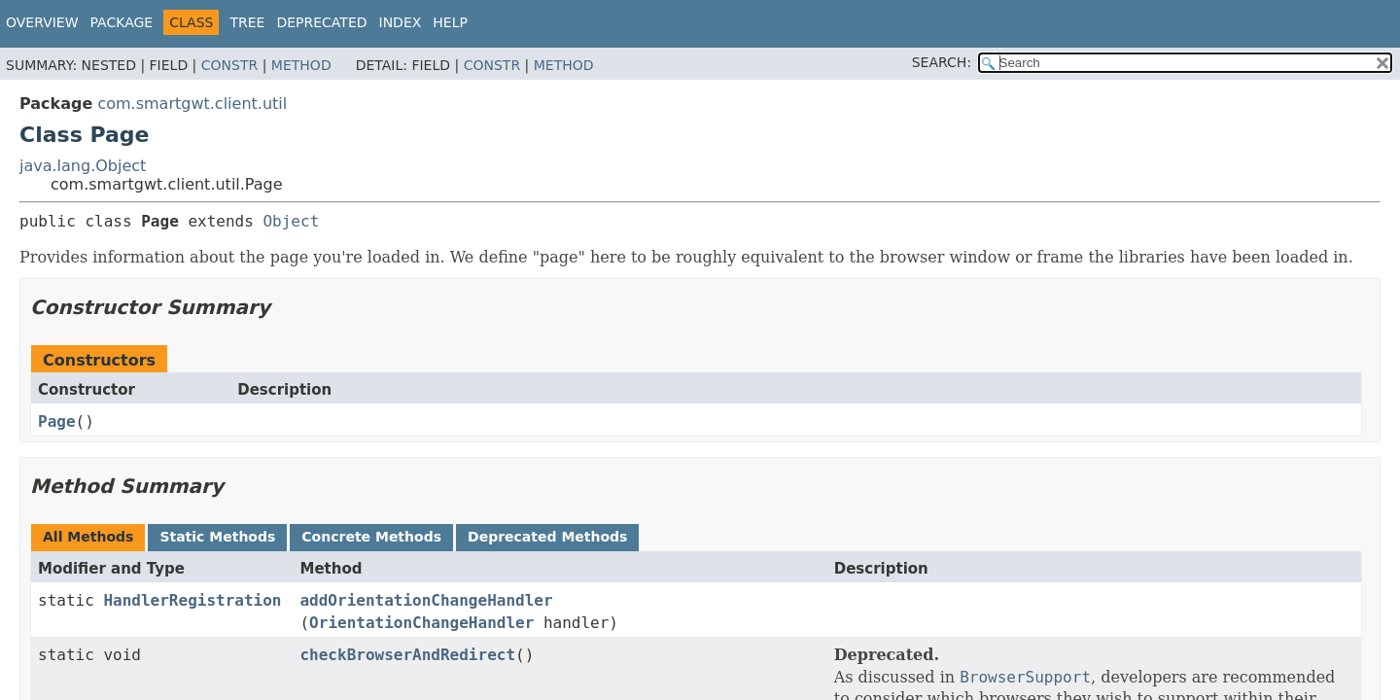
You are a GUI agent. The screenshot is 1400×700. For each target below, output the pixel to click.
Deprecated (321, 22)
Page (57, 421)
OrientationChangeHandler (421, 622)
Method (301, 65)
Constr (229, 65)
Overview (42, 22)
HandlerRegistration (192, 600)
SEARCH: (941, 62)
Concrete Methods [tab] (371, 536)
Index (400, 22)
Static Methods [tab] (217, 536)
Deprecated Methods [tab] (547, 536)
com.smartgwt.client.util (192, 103)
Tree (246, 22)
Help (450, 22)
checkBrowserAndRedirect (407, 655)
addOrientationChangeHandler (425, 600)
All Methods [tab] (88, 536)
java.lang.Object (82, 166)
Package (122, 22)
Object (290, 221)
